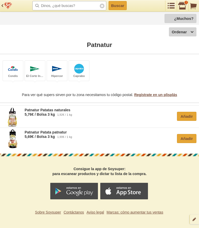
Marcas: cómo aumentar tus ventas (134, 212)
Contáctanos (73, 212)
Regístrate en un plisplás (155, 95)
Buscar (117, 5)
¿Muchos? (184, 18)
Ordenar (183, 32)
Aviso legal (95, 212)
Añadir (187, 116)
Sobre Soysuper (48, 212)
